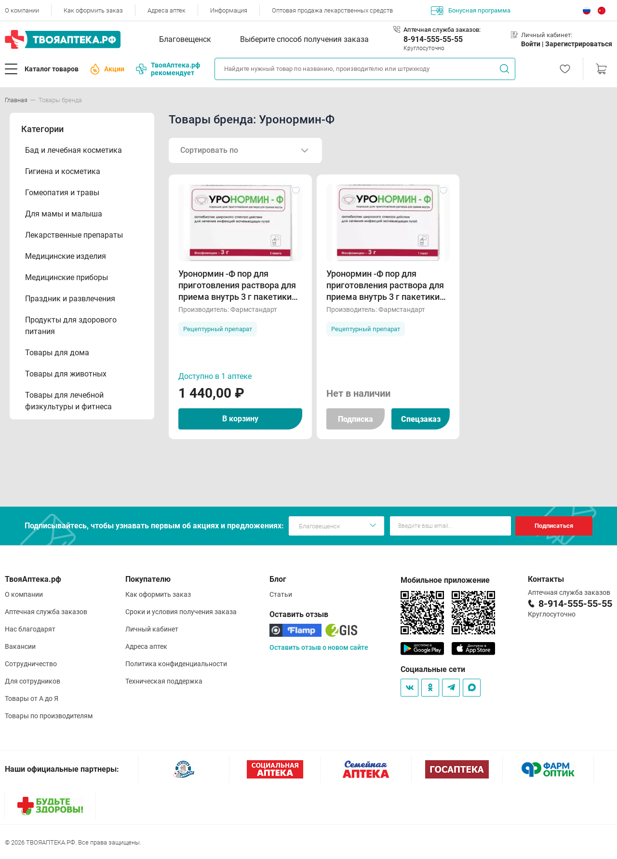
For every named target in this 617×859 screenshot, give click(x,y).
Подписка (355, 419)
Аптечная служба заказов (46, 612)
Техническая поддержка (163, 681)
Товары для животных (66, 373)
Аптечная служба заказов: (442, 29)
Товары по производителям (49, 716)
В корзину (240, 418)
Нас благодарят (30, 629)
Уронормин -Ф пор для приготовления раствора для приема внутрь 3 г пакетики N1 (385, 285)
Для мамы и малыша (63, 213)
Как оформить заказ (93, 10)
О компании (22, 10)
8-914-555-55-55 (433, 39)
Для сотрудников (32, 681)
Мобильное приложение (445, 580)
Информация (228, 10)
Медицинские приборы (66, 277)
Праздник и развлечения (70, 298)
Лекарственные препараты (74, 235)
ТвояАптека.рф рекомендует (168, 69)
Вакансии (20, 646)
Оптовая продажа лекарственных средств (332, 10)
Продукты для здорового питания (71, 325)
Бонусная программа (470, 10)
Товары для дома (57, 352)
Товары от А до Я (31, 698)
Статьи (280, 594)
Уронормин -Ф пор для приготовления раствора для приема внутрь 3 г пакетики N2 (237, 285)
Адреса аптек (167, 10)
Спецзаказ (421, 419)
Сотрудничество (31, 664)
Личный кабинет (151, 629)
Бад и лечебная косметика (73, 150)
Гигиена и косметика (62, 171)
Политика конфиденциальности (176, 664)
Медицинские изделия (65, 256)
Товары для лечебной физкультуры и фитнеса (68, 400)
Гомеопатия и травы (62, 192)
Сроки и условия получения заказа (181, 612)
